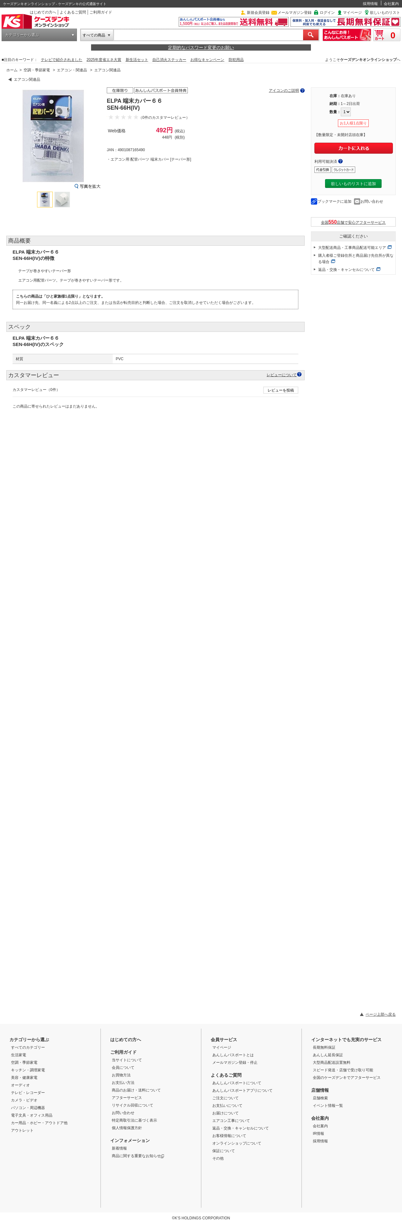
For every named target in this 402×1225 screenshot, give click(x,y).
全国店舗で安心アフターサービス (353, 222)
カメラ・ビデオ (24, 1100)
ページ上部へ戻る (381, 1014)
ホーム (12, 70)
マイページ (352, 12)
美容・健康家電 (24, 1077)
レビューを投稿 (281, 390)
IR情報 (318, 1133)
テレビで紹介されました (61, 60)
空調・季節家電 (37, 70)
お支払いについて (227, 1105)
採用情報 (370, 4)
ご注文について (225, 1098)
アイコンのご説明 (284, 90)
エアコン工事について (231, 1120)
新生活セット (137, 60)
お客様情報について (229, 1136)
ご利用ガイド (101, 12)
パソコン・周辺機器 (28, 1108)
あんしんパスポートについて (236, 1083)
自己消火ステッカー (169, 60)
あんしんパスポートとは (233, 1055)
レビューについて (282, 375)
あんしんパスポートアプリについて (242, 1090)
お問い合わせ (372, 201)
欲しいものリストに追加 (353, 183)
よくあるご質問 (73, 12)
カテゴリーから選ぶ (22, 35)
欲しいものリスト (385, 12)
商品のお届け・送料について (136, 1090)
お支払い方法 (123, 1082)
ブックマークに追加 (334, 201)
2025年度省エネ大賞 (104, 60)
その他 (218, 1158)
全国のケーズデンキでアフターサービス (347, 1077)
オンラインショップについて (236, 1143)
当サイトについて (127, 1060)
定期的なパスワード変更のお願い (201, 47)
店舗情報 (320, 1090)
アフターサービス (127, 1098)
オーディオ (20, 1085)
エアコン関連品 (107, 70)
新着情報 (119, 1148)
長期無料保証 (324, 1047)
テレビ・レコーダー (28, 1092)
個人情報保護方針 (127, 1128)
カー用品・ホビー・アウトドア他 (39, 1123)
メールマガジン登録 (295, 12)
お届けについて (225, 1113)
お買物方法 (121, 1075)
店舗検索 (320, 1098)
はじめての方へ (43, 12)
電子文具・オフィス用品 (31, 1115)
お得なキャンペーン (207, 60)
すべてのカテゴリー (28, 1047)
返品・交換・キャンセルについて (346, 269)
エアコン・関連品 (72, 70)
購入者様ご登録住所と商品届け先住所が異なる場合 (356, 258)
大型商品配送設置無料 (331, 1062)
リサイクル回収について (132, 1105)
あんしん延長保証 (328, 1055)
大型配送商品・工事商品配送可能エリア (352, 247)
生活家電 (18, 1055)
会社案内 (391, 4)
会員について (123, 1067)
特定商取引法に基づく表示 (134, 1120)
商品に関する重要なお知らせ (138, 1156)
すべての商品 (94, 35)
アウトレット (22, 1130)
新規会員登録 (258, 12)
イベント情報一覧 (328, 1105)
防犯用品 (236, 60)
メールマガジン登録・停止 (235, 1062)
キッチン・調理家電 (28, 1070)
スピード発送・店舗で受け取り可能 (343, 1070)
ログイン (327, 12)
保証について (223, 1151)
